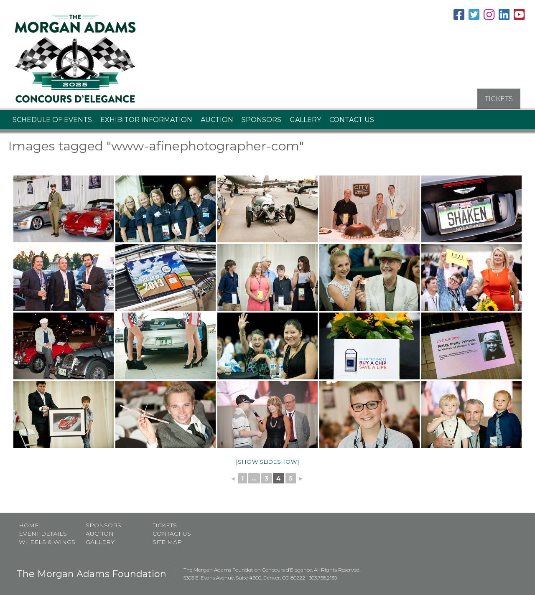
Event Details (43, 531)
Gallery (305, 117)
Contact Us (351, 117)
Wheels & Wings (47, 540)
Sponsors (261, 117)
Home (29, 523)
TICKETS (499, 96)
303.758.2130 (323, 575)
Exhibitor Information (146, 117)
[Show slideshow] (267, 459)
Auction (217, 117)
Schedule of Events (52, 117)
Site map (167, 540)
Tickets (165, 523)
